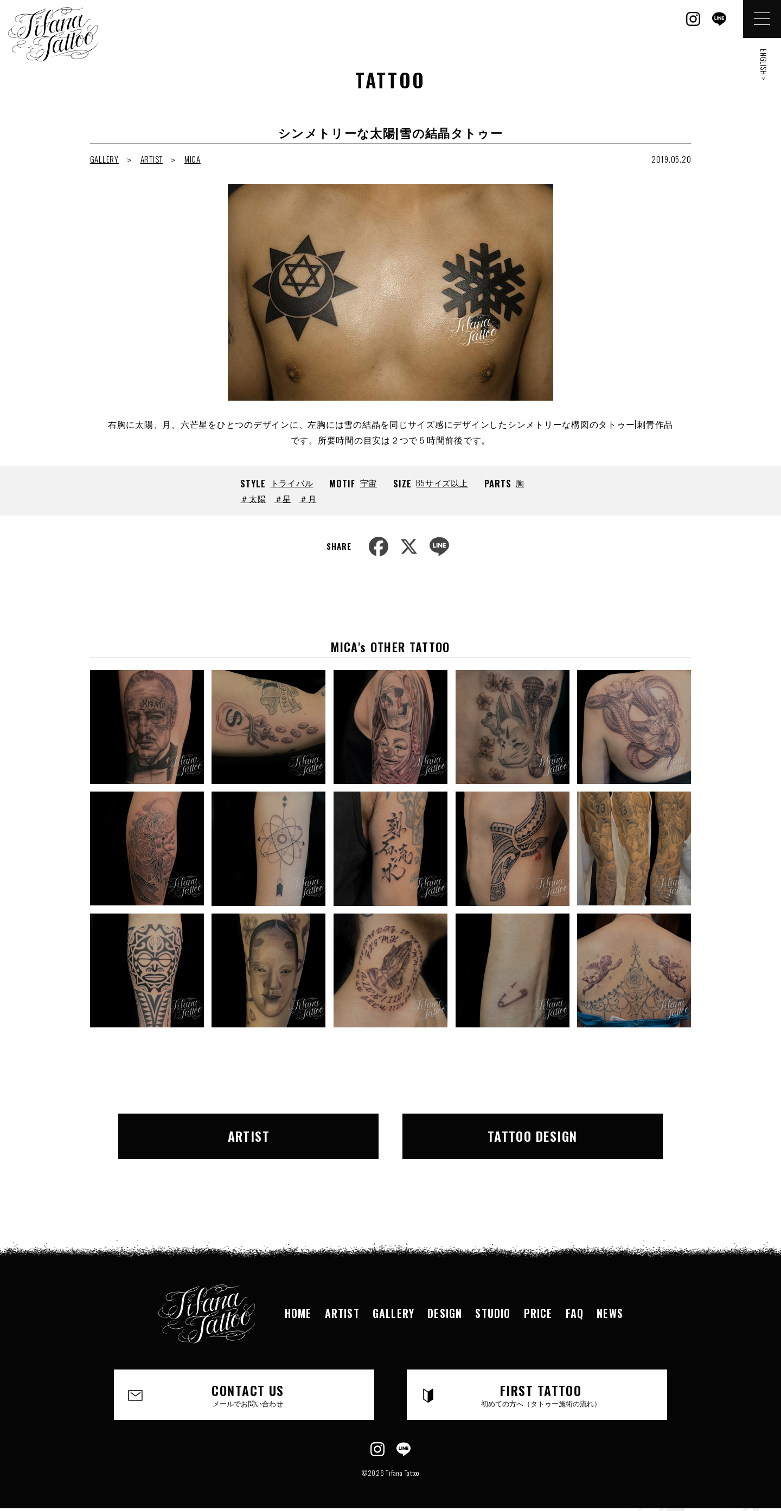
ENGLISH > (764, 65)
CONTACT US (247, 1394)
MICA (192, 159)
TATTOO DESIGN (533, 1136)
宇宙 (368, 482)
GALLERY (104, 159)
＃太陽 (253, 498)
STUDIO (492, 1313)
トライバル (292, 482)
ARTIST (151, 159)
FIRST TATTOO (540, 1394)
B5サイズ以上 (442, 482)
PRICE (538, 1313)
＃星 (283, 498)
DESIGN (444, 1313)
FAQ (575, 1313)
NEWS (610, 1313)
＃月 (308, 498)
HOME (298, 1313)
